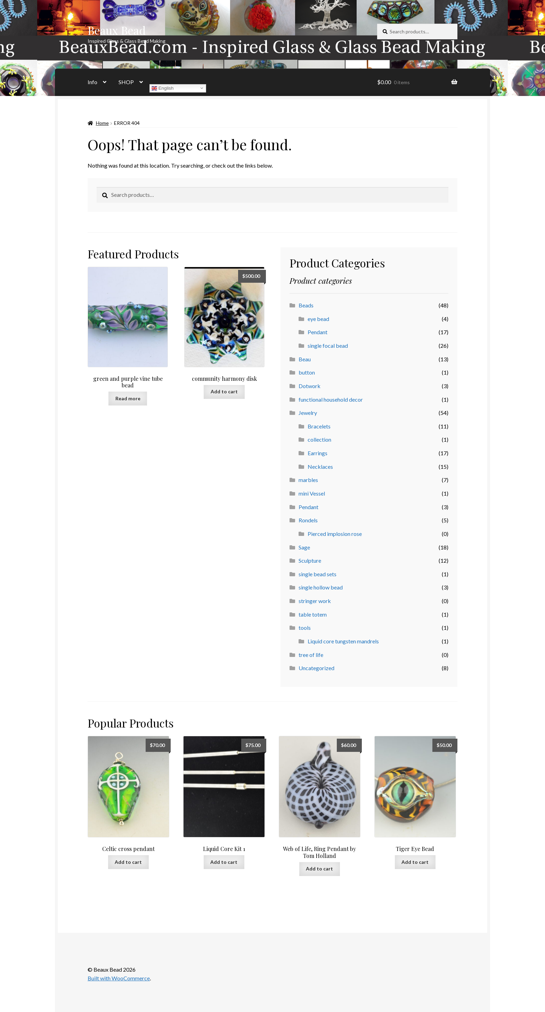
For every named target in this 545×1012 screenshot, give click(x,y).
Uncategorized (316, 668)
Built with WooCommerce (119, 978)
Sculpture (310, 560)
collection (319, 439)
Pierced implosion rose (335, 533)
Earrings (317, 453)
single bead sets (317, 574)
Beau (305, 359)
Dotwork (309, 386)
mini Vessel (312, 493)
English (162, 88)
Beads (306, 305)
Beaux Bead (117, 30)
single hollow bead (321, 587)
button (307, 372)
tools (305, 627)
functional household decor (331, 399)
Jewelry (308, 412)
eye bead (318, 318)
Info (92, 82)
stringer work (315, 600)
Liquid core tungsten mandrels (343, 641)
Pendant (317, 332)
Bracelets (319, 426)
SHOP (126, 82)
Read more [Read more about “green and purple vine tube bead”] (127, 398)
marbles (308, 479)
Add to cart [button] (224, 391)
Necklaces (320, 466)
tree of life (311, 654)
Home (102, 123)
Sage (304, 547)
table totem (313, 614)
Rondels (308, 520)
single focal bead (328, 345)
